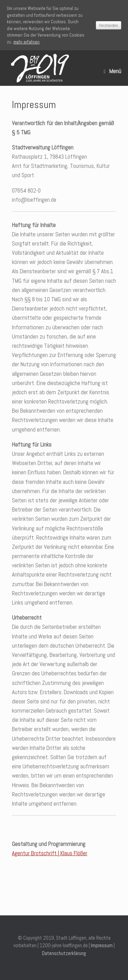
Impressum (102, 945)
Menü (112, 71)
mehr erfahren (26, 42)
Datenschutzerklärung (64, 953)
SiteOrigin (76, 968)
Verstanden (108, 25)
